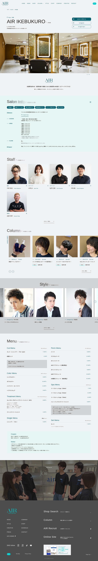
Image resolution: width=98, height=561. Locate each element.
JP (94, 3)
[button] (10, 271)
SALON (11, 9)
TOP (8, 9)
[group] (19, 249)
